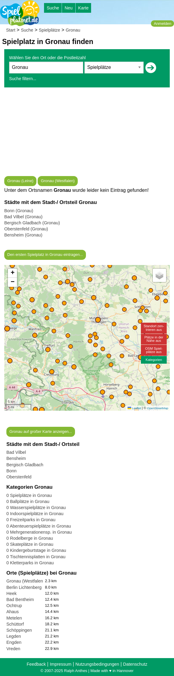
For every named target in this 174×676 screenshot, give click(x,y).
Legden (13, 636)
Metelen (14, 618)
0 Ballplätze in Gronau (27, 501)
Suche (53, 7)
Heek (11, 593)
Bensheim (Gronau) (23, 235)
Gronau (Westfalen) (57, 180)
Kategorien (153, 360)
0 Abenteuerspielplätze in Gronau (38, 526)
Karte (83, 7)
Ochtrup (14, 605)
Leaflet (134, 408)
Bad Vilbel (16, 452)
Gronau (73, 30)
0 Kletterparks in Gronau (30, 562)
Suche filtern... (22, 78)
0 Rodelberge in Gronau (29, 538)
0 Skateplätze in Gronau (29, 544)
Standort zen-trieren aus (154, 327)
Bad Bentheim (20, 599)
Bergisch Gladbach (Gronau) (32, 222)
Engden (14, 642)
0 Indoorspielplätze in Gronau (34, 513)
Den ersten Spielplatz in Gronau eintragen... (45, 254)
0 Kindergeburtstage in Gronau (36, 550)
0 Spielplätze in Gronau (29, 495)
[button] (42, 410)
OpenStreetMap (157, 408)
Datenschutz (135, 664)
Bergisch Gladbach (24, 464)
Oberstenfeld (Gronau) (26, 228)
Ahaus (12, 611)
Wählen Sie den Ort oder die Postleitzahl (47, 57)
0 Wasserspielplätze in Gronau (36, 507)
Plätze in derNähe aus (153, 338)
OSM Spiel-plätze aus (153, 350)
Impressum (60, 664)
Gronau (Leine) (20, 180)
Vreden (13, 648)
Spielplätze (49, 30)
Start (10, 30)
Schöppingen (19, 630)
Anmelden (162, 23)
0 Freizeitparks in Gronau (31, 519)
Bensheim (16, 458)
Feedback (36, 664)
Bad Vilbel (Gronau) (23, 216)
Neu (69, 7)
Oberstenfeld (18, 476)
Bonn (11, 470)
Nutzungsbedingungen (97, 664)
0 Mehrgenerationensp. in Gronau (39, 532)
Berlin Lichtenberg (24, 587)
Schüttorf (15, 624)
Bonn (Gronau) (18, 210)
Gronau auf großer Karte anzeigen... (40, 431)
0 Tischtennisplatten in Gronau (35, 556)
